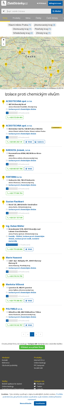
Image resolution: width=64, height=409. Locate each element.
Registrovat (55, 3)
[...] (28, 11)
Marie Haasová (14, 257)
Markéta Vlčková (15, 284)
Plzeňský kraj (43, 28)
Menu (28, 18)
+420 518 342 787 (14, 325)
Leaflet (15, 88)
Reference (5, 363)
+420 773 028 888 (14, 249)
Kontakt (5, 360)
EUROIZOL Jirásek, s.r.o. (18, 150)
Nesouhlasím (25, 403)
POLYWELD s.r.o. (14, 308)
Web (29, 142)
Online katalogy (40, 363)
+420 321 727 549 (14, 217)
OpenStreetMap (41, 88)
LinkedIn (38, 389)
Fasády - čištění (15, 236)
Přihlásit (41, 3)
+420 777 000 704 (14, 193)
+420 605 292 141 (14, 142)
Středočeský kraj (23, 33)
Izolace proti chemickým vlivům (22, 109)
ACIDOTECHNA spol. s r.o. (19, 101)
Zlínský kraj (43, 33)
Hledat (57, 11)
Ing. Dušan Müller (15, 226)
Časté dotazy (52, 18)
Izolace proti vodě (23, 238)
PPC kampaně (39, 365)
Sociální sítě (38, 368)
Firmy (5, 18)
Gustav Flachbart (15, 201)
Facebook (39, 384)
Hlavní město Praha (20, 24)
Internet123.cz (39, 360)
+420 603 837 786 (14, 168)
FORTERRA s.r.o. (14, 176)
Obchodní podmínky (9, 365)
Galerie (39, 142)
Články (38, 18)
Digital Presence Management (13, 389)
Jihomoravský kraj (44, 24)
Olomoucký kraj (22, 28)
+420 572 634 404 (14, 117)
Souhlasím (40, 403)
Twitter (38, 386)
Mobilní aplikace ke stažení (12, 384)
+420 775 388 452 (14, 300)
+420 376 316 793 (14, 276)
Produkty (16, 18)
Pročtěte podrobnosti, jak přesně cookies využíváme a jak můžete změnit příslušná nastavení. (33, 397)
